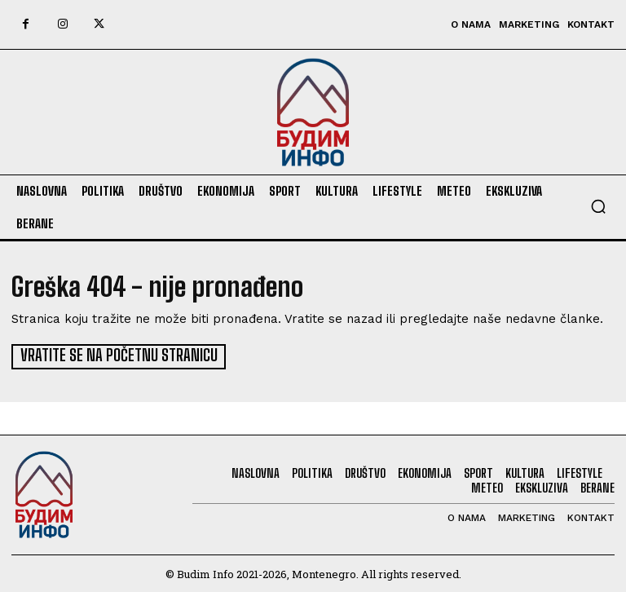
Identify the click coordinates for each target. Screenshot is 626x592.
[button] (598, 206)
